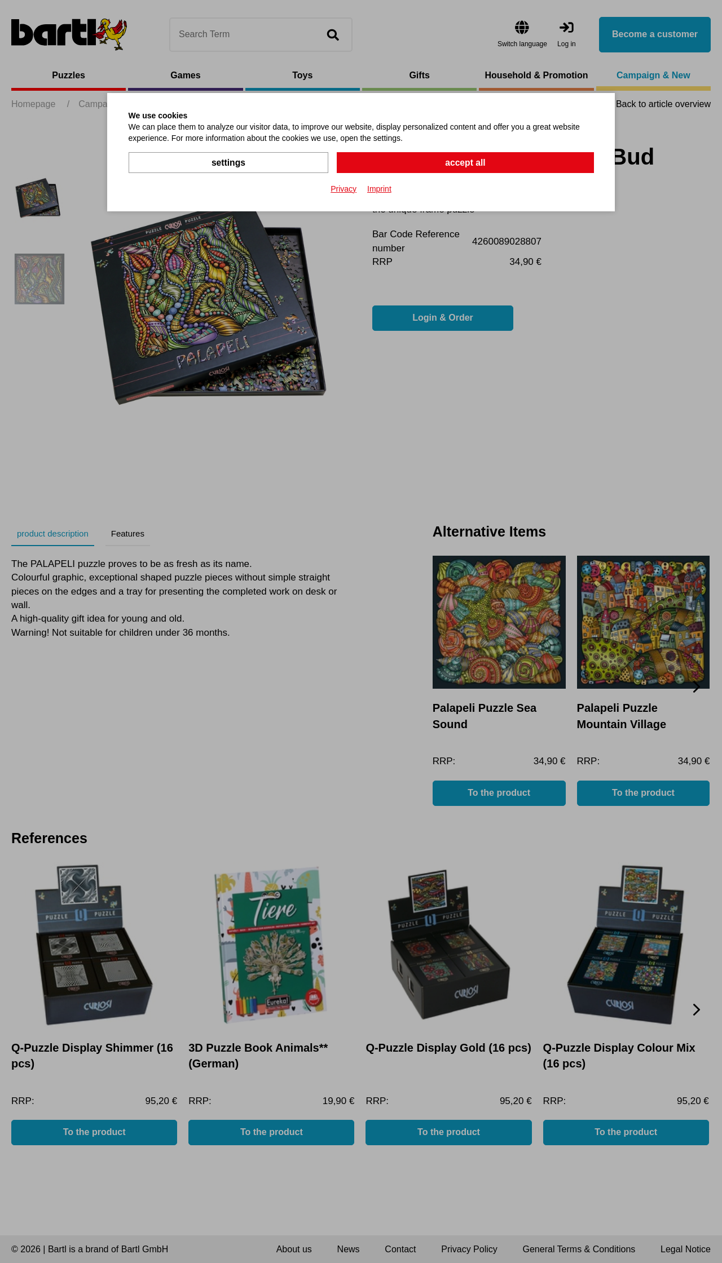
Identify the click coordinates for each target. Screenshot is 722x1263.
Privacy (343, 188)
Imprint (379, 188)
